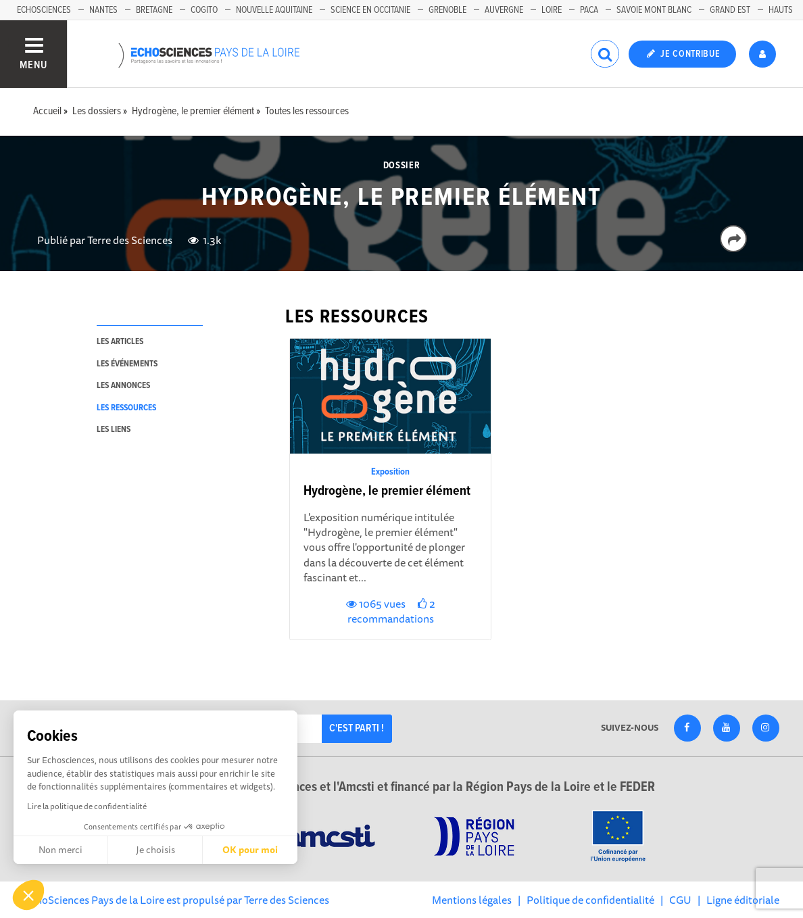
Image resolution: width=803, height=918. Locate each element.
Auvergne (504, 10)
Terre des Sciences (129, 240)
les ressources (126, 408)
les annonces (123, 385)
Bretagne (154, 10)
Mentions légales (472, 900)
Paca (589, 10)
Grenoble (447, 10)
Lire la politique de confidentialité (87, 806)
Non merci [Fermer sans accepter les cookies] (60, 849)
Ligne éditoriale (742, 900)
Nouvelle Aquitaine (274, 10)
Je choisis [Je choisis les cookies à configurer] (155, 849)
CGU (680, 900)
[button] (28, 895)
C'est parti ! (356, 728)
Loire (551, 10)
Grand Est (730, 10)
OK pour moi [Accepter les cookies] (250, 849)
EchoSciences (44, 10)
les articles (120, 341)
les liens (113, 429)
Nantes (103, 10)
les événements (127, 364)
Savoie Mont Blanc (653, 10)
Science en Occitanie (370, 10)
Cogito (204, 10)
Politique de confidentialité (590, 900)
